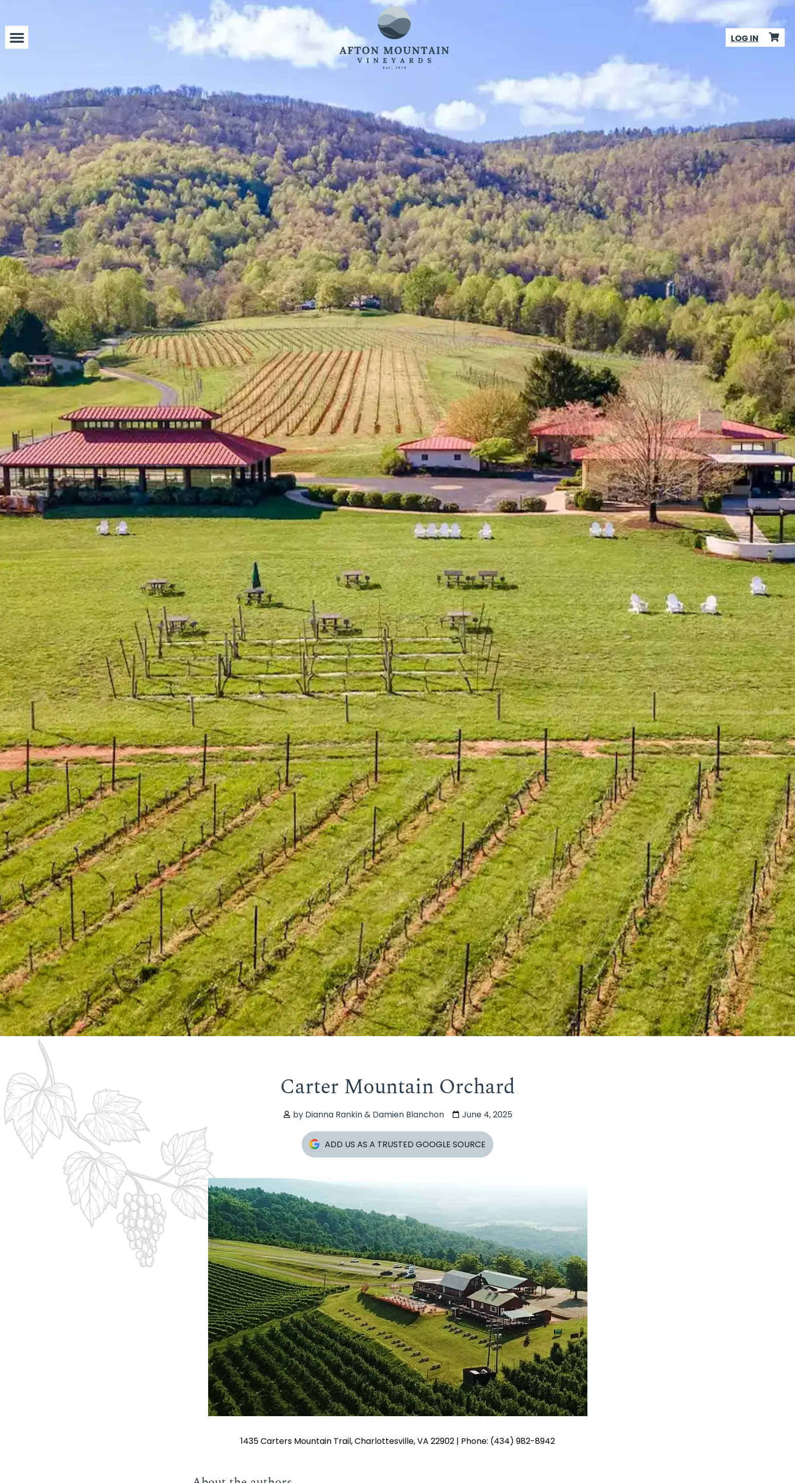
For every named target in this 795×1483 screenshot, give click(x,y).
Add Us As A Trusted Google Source (397, 1144)
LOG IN (745, 38)
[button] (16, 37)
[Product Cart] (774, 37)
